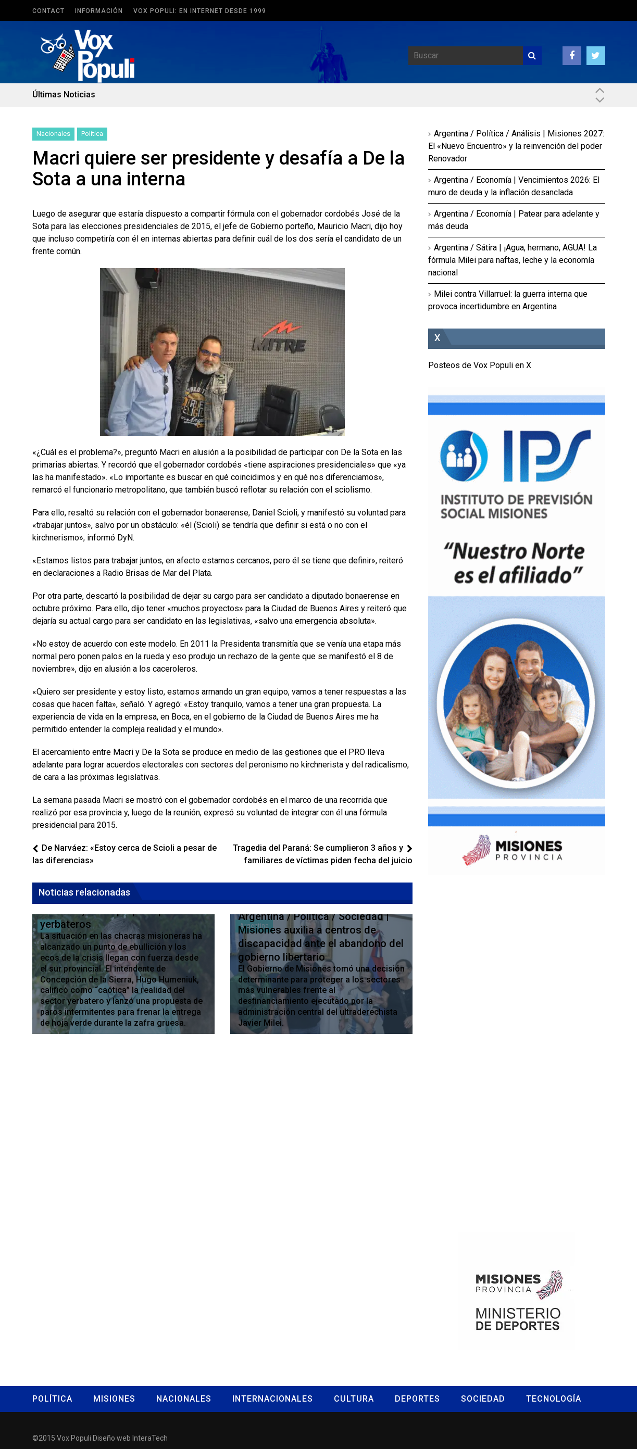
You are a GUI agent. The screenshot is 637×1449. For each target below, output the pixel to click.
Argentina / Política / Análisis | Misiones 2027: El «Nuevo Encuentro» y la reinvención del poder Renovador (516, 146)
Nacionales (53, 133)
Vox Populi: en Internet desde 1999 (199, 11)
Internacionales (272, 1399)
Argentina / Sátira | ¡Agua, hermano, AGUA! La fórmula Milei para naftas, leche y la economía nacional (512, 260)
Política (92, 133)
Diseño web (112, 1438)
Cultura (354, 1399)
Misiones (114, 1399)
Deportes (417, 1399)
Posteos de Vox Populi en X (479, 365)
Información (99, 11)
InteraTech (150, 1438)
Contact (48, 11)
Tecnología (553, 1399)
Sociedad (483, 1399)
